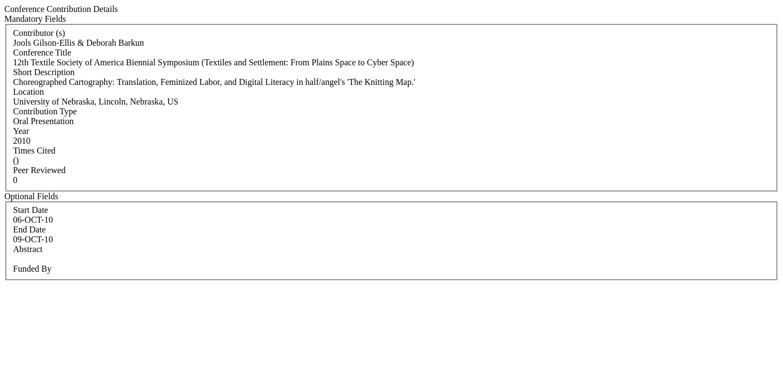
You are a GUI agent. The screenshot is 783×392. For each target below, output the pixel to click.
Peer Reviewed (39, 170)
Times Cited (34, 150)
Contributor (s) (39, 33)
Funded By (32, 268)
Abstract (27, 249)
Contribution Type (45, 111)
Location (28, 91)
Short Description (43, 72)
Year (21, 131)
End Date (29, 229)
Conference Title (42, 52)
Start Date (30, 210)
